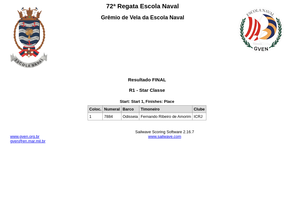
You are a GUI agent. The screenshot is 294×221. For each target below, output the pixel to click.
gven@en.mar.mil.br (28, 141)
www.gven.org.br (24, 136)
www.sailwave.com (164, 136)
